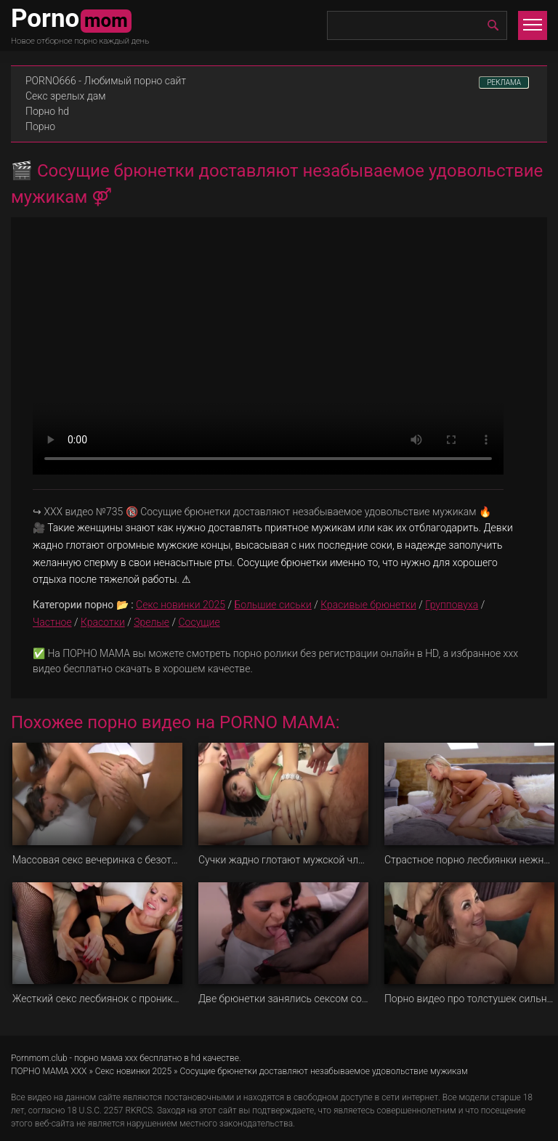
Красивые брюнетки (368, 604)
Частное (52, 622)
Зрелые (151, 622)
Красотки (103, 622)
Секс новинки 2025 (180, 604)
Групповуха (451, 604)
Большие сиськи (272, 604)
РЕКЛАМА (504, 82)
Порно (40, 126)
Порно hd (47, 111)
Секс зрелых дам (65, 96)
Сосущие (199, 622)
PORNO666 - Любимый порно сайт (105, 80)
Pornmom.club (39, 1058)
